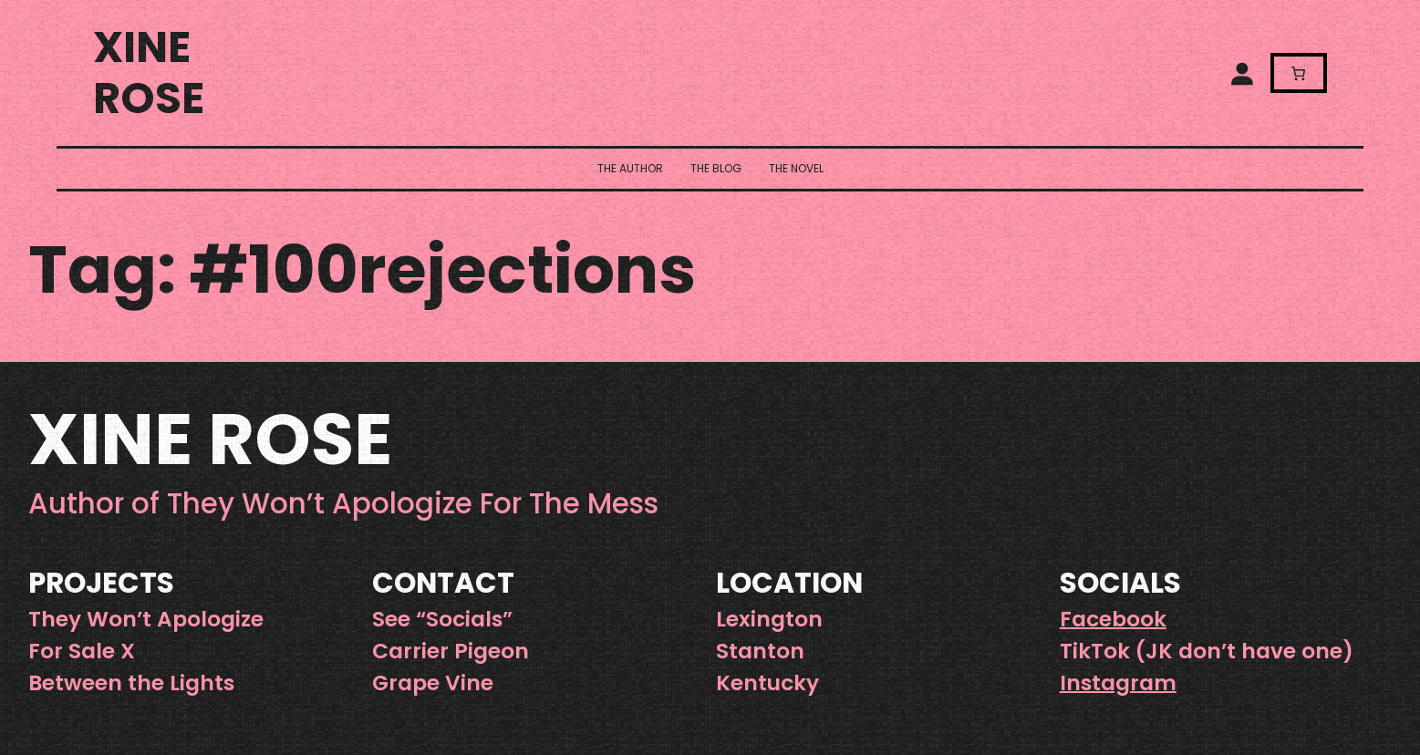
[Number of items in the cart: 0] (1298, 72)
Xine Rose (148, 72)
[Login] (1241, 73)
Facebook (1113, 619)
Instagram (1118, 682)
